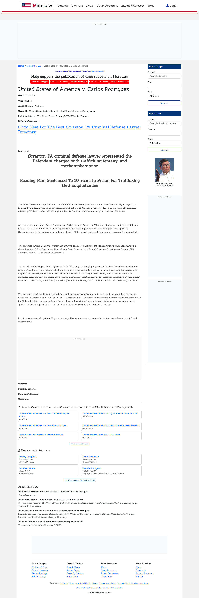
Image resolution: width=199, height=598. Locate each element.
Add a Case (72, 576)
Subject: (152, 72)
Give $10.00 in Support (98, 82)
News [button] (89, 5)
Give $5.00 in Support (79, 82)
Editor (120, 588)
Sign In (139, 576)
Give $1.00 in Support (39, 82)
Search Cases (73, 567)
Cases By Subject (75, 573)
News (103, 567)
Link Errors (100, 588)
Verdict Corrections (85, 588)
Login (171, 5)
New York (80, 583)
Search (164, 103)
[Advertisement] (99, 44)
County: (151, 129)
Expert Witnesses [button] (133, 5)
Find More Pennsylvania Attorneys (80, 480)
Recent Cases (73, 570)
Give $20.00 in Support (119, 82)
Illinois (95, 583)
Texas (71, 583)
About (139, 567)
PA (39, 65)
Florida (88, 583)
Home (21, 65)
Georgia (121, 583)
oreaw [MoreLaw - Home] (37, 6)
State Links (106, 576)
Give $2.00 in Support (59, 82)
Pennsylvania (105, 583)
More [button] (151, 5)
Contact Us (141, 570)
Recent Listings (39, 573)
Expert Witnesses (109, 573)
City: (150, 82)
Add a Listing (38, 576)
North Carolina (132, 583)
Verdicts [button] (62, 5)
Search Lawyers (40, 570)
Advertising (111, 588)
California (64, 583)
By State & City (39, 567)
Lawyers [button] (77, 5)
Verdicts (31, 65)
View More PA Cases (80, 444)
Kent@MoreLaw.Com (98, 71)
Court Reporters (109, 570)
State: (150, 92)
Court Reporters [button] (107, 5)
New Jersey (144, 583)
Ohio (114, 583)
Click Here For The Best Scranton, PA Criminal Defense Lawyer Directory (79, 129)
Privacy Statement (145, 573)
